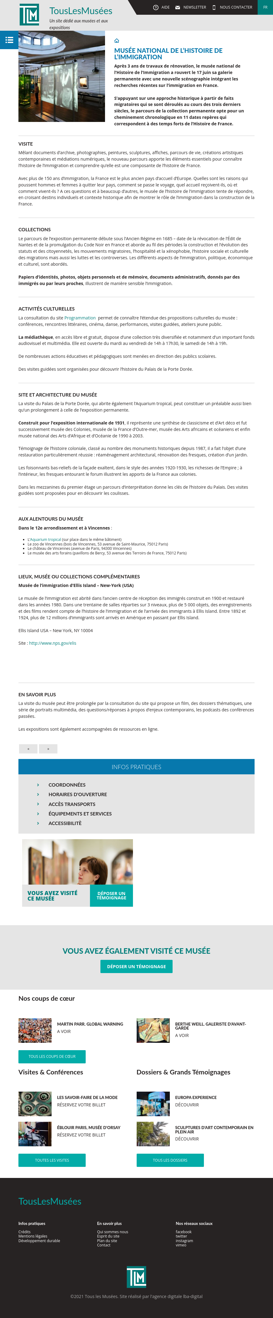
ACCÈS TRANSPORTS (72, 804)
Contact (103, 1245)
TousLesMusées (80, 10)
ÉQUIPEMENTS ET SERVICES (80, 813)
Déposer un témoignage (136, 966)
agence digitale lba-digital (177, 1296)
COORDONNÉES (67, 785)
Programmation (80, 318)
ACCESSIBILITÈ (65, 823)
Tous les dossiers (170, 1160)
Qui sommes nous (112, 1231)
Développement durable (39, 1240)
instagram (184, 1240)
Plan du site (107, 1240)
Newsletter (194, 7)
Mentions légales (32, 1236)
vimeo (181, 1245)
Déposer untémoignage (112, 895)
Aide (165, 7)
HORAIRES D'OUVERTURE (78, 794)
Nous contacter (235, 7)
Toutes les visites (52, 1160)
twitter (181, 1236)
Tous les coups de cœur (52, 1056)
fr (265, 7)
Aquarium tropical (45, 539)
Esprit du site (108, 1236)
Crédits (24, 1231)
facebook (184, 1231)
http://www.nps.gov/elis (52, 643)
